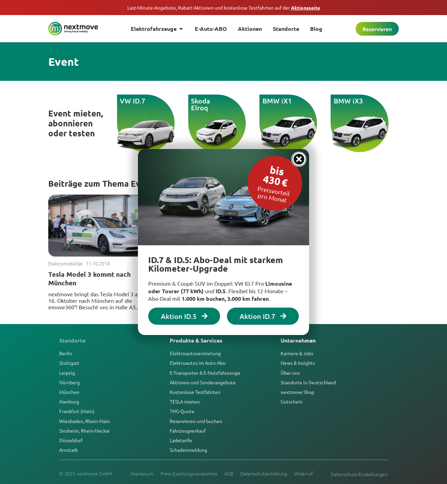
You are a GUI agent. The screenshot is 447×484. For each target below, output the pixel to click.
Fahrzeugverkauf (188, 430)
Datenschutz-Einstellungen (359, 474)
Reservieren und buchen (196, 421)
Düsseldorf (70, 440)
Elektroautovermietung (195, 353)
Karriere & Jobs (297, 353)
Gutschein (292, 401)
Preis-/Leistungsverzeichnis (189, 473)
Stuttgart (69, 363)
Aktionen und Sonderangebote (203, 382)
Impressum (142, 473)
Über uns (290, 373)
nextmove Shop (297, 392)
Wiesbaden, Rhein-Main (84, 421)
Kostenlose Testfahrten (195, 392)
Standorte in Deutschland (308, 382)
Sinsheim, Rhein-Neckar (84, 430)
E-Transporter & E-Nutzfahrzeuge (205, 373)
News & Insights (298, 363)
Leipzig (67, 373)
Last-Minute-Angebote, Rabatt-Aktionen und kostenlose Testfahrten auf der (223, 7)
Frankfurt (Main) (76, 411)
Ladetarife (181, 440)
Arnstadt (68, 450)
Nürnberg (69, 382)
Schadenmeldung (188, 450)
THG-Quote (182, 411)
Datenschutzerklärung (263, 473)
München (69, 392)
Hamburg (69, 401)
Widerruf (303, 473)
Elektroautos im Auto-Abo (198, 363)
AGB (228, 473)
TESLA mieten (185, 401)
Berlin (65, 353)
